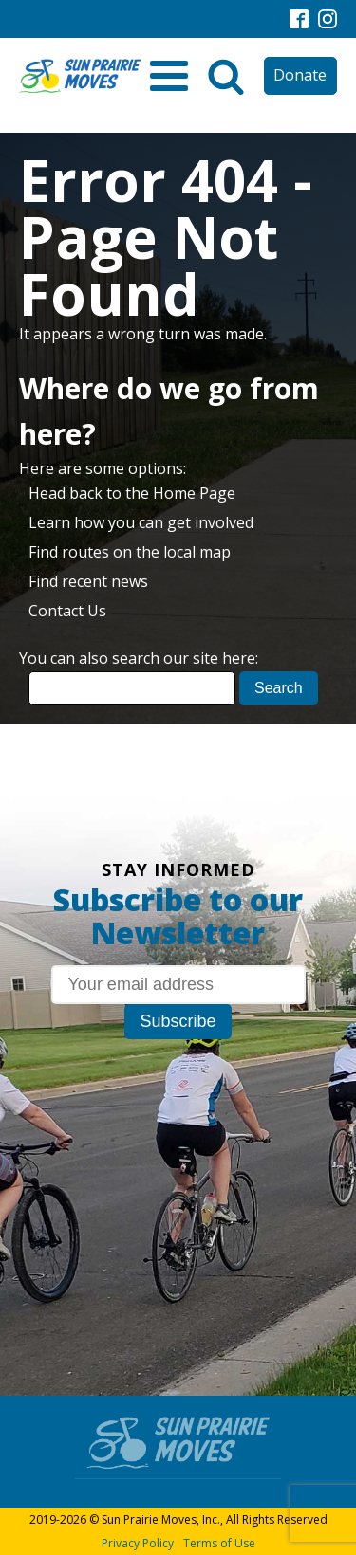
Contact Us (67, 610)
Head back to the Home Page (131, 493)
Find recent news (88, 581)
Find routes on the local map (129, 551)
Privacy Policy (138, 1543)
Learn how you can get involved (140, 522)
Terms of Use (219, 1543)
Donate (300, 74)
